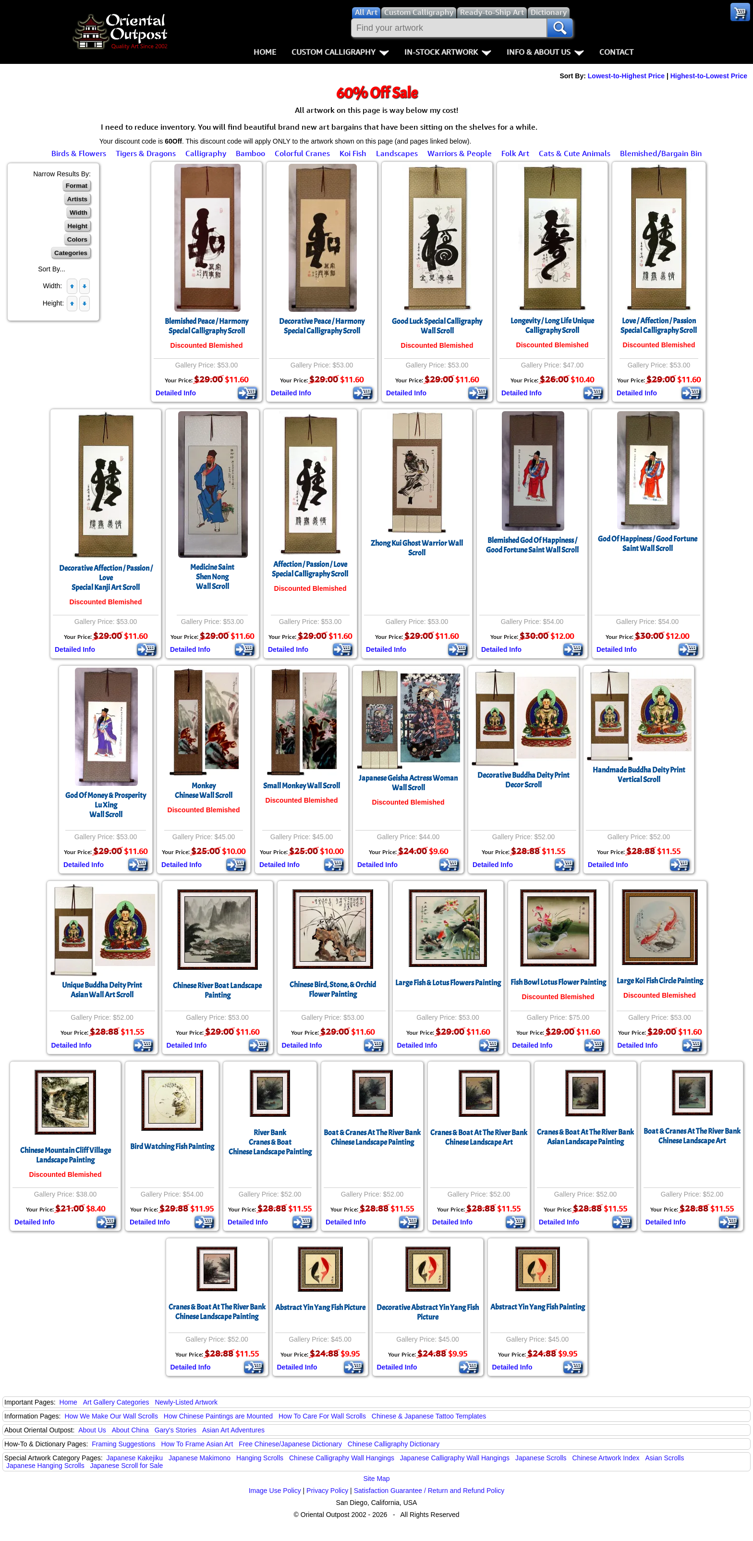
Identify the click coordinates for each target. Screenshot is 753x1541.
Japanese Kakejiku (135, 1458)
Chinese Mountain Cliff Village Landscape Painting (65, 1155)
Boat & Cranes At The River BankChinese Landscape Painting (372, 1137)
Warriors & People (459, 153)
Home (265, 52)
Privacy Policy (327, 1490)
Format (76, 185)
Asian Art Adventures (233, 1430)
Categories (70, 253)
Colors (77, 239)
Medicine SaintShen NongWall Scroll (212, 577)
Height (77, 226)
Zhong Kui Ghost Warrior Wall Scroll (417, 548)
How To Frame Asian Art (197, 1444)
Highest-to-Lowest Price (708, 76)
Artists (77, 199)
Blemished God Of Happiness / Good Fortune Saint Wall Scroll (532, 545)
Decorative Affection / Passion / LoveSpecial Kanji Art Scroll (106, 577)
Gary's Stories (175, 1430)
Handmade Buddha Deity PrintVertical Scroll (639, 774)
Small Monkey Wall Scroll (301, 786)
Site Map (376, 1478)
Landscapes (397, 153)
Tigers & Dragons (146, 153)
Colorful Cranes (302, 153)
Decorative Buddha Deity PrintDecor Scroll (523, 780)
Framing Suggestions (123, 1444)
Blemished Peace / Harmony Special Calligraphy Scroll (206, 326)
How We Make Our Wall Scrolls (111, 1416)
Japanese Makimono (200, 1458)
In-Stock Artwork (447, 52)
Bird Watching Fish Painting (172, 1146)
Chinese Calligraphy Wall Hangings (341, 1458)
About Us (92, 1430)
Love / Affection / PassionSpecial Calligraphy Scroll (658, 325)
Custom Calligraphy (340, 52)
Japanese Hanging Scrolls (45, 1465)
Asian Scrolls (664, 1458)
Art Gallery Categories (116, 1402)
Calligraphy (205, 153)
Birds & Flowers (78, 153)
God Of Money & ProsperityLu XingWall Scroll (105, 805)
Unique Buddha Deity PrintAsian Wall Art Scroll (102, 990)
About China (130, 1430)
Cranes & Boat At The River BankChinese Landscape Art (478, 1137)
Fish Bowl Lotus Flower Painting (558, 982)
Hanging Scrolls (259, 1458)
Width (78, 212)
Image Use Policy (275, 1490)
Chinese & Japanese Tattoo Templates (429, 1416)
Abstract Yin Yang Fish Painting (537, 1307)
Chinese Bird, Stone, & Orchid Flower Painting (333, 989)
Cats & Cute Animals (574, 153)
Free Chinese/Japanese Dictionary (290, 1444)
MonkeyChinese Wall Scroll (203, 790)
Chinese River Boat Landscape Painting (217, 990)
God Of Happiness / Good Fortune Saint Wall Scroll (647, 543)
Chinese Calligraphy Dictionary (393, 1444)
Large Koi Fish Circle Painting (660, 981)
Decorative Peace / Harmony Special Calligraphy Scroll (321, 326)
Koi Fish (353, 153)
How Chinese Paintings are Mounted (218, 1416)
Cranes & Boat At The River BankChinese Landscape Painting (217, 1311)
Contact (616, 52)
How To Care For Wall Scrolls (322, 1416)
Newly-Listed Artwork (186, 1402)
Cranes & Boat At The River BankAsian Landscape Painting (585, 1137)
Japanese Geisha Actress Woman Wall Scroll (408, 783)
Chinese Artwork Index (606, 1458)
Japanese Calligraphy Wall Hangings (455, 1458)
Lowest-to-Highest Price (626, 76)
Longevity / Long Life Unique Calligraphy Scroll (552, 325)
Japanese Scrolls (541, 1458)
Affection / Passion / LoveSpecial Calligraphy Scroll (310, 569)
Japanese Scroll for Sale (126, 1465)
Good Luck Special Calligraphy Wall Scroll (437, 326)
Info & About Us (545, 52)
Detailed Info (176, 393)
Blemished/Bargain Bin (661, 153)
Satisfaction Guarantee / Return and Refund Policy (429, 1490)
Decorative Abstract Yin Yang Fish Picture (427, 1312)
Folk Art (515, 153)
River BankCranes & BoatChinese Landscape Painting (270, 1142)
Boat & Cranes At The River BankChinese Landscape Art (692, 1136)
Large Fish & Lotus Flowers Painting (448, 983)
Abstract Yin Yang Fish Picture (320, 1307)
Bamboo (250, 153)
